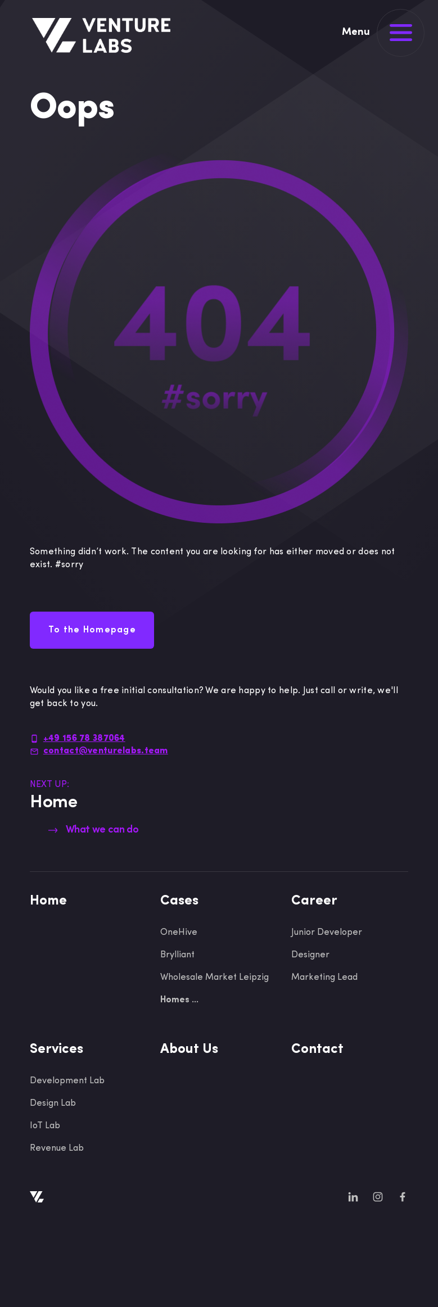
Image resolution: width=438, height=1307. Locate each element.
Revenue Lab (57, 1148)
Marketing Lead (324, 977)
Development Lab (67, 1081)
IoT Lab (45, 1125)
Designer (310, 955)
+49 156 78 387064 (84, 738)
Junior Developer (326, 932)
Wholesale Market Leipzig (214, 977)
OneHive (178, 932)
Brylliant (177, 955)
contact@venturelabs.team (105, 751)
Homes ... (179, 1000)
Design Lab (53, 1103)
